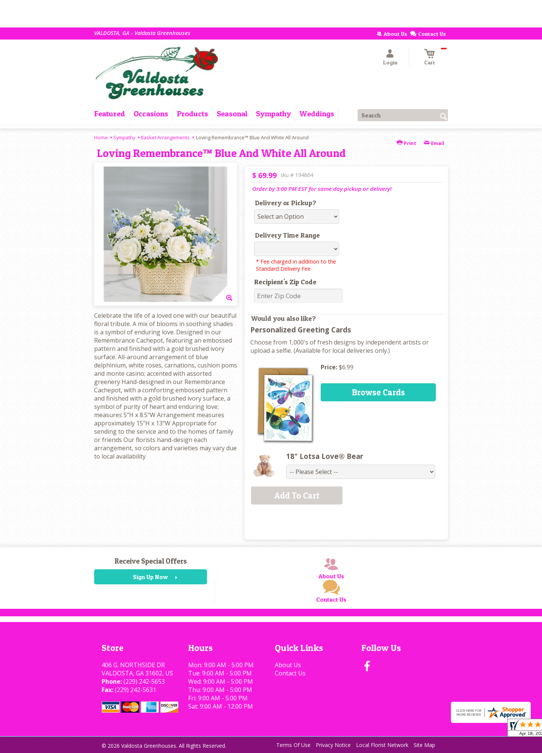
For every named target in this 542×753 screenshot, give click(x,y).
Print (406, 143)
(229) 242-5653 (144, 681)
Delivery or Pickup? (285, 203)
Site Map (424, 744)
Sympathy (124, 137)
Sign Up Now (150, 577)
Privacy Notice (333, 744)
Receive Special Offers (150, 561)
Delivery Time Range (287, 235)
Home (101, 137)
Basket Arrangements (165, 137)
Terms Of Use (293, 744)
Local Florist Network (382, 744)
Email (434, 143)
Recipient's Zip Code (285, 282)
